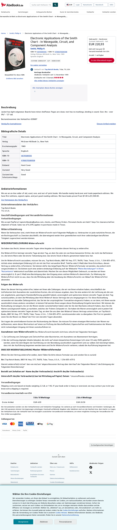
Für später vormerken (38, 65)
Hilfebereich (74, 467)
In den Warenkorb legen (101, 60)
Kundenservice (74, 471)
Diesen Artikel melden (106, 124)
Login (78, 5)
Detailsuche (5, 12)
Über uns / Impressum (57, 467)
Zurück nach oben (58, 457)
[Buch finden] (55, 5)
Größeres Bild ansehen (14, 78)
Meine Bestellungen (17, 478)
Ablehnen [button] (44, 522)
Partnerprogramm (36, 471)
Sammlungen (23, 12)
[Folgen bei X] (90, 472)
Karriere (52, 474)
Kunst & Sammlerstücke (69, 12)
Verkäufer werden (109, 12)
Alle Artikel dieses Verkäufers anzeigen (49, 81)
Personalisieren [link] (65, 522)
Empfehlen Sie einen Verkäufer (37, 475)
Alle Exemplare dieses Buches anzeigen (47, 88)
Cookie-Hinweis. (61, 513)
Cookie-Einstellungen (71, 510)
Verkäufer (90, 12)
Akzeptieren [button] (23, 522)
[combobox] (41, 5)
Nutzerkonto (87, 5)
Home (3, 33)
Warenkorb (14, 482)
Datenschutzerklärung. (70, 515)
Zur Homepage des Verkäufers (14, 200)
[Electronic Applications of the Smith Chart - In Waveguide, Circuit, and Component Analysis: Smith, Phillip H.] (15, 54)
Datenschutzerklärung (57, 478)
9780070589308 (28, 160)
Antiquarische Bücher (44, 12)
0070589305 (42, 52)
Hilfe (111, 5)
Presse (52, 471)
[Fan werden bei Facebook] (90, 467)
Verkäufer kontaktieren (11, 124)
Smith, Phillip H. (15, 33)
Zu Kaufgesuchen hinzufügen (102, 445)
